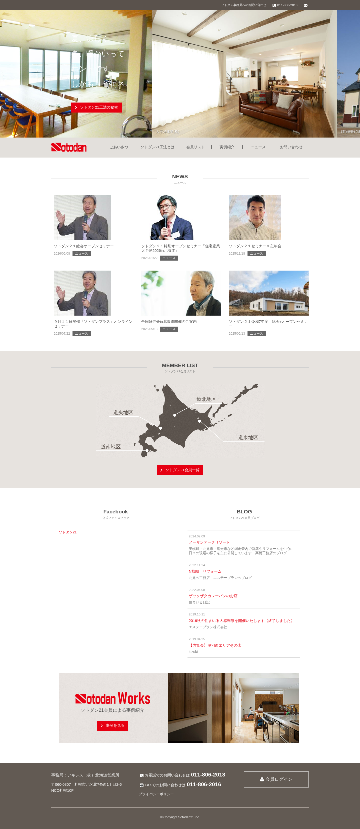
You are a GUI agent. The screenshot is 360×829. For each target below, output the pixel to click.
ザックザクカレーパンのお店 (213, 596)
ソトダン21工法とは (157, 147)
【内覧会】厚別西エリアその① (215, 645)
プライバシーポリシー (156, 794)
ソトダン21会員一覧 (183, 470)
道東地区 (248, 437)
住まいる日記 (199, 602)
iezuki (193, 652)
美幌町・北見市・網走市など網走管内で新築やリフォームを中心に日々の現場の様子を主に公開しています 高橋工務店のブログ (241, 551)
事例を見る (115, 725)
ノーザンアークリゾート (209, 542)
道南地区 (111, 446)
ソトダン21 (68, 532)
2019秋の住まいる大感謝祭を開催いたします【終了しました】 (241, 620)
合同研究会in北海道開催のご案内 (169, 321)
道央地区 (123, 412)
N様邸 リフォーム (205, 571)
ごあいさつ (119, 147)
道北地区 (206, 399)
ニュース (258, 147)
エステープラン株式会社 (208, 627)
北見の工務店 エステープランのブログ (220, 578)
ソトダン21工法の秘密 (99, 107)
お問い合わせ (291, 147)
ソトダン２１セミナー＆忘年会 (255, 246)
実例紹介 (227, 147)
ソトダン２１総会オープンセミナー (84, 246)
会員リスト (195, 147)
